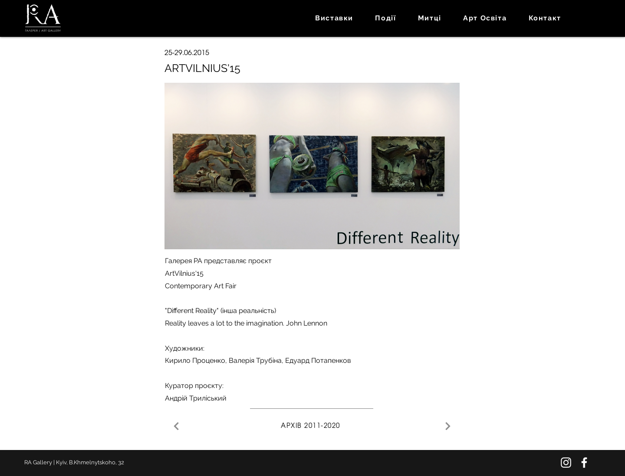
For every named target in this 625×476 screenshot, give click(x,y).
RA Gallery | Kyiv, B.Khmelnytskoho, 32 (74, 462)
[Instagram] (566, 462)
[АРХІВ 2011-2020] (311, 426)
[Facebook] (584, 462)
